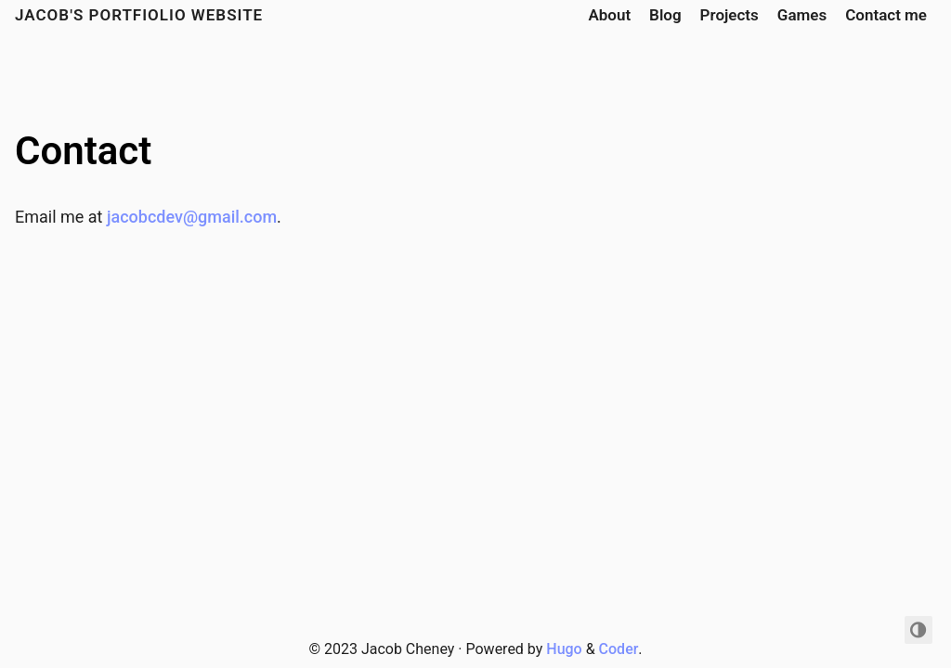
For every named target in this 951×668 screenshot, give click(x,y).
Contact (83, 150)
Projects (729, 15)
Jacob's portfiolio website (139, 15)
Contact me (886, 15)
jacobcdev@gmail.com (192, 216)
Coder (619, 649)
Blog (665, 15)
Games (802, 15)
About (609, 15)
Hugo (563, 649)
